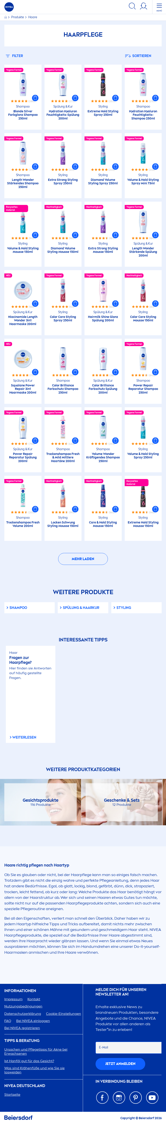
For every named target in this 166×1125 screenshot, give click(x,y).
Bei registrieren (22, 1028)
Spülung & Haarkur (81, 608)
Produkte (18, 17)
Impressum (13, 999)
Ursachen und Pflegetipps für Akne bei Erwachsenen (35, 1051)
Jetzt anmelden (120, 1064)
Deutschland (24, 1086)
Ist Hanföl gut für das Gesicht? (29, 1061)
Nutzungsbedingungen (23, 1006)
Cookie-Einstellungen (63, 1014)
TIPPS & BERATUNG (22, 1040)
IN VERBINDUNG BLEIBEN (119, 1081)
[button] (35, 98)
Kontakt (33, 999)
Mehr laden (83, 559)
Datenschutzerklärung (22, 1014)
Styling (124, 608)
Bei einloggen (33, 1021)
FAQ (7, 1021)
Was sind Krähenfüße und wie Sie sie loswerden (34, 1070)
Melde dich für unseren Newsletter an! (121, 992)
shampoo (18, 608)
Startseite (12, 1094)
